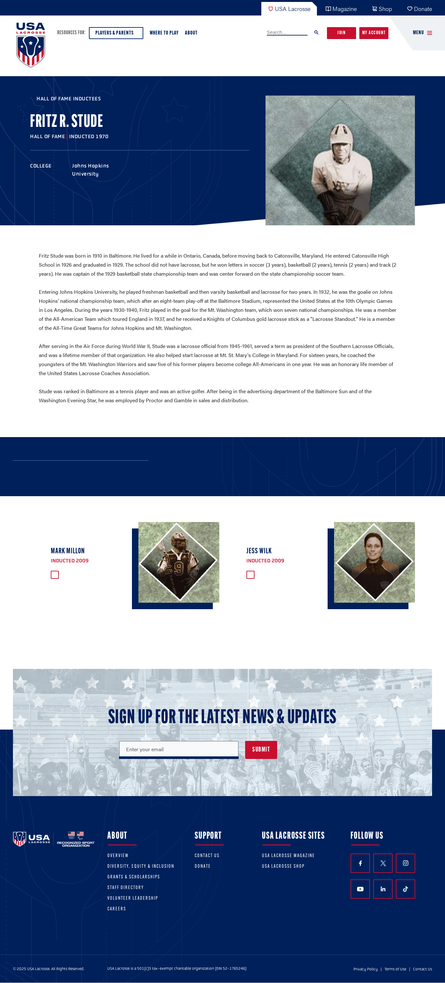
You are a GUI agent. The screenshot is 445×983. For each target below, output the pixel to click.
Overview (118, 856)
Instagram (405, 863)
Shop (382, 9)
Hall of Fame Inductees (69, 99)
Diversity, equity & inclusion (140, 866)
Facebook (360, 863)
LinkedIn (383, 888)
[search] (287, 33)
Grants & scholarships (133, 877)
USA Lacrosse (289, 9)
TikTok (405, 889)
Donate (419, 9)
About (192, 34)
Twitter (383, 863)
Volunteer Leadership (132, 898)
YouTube (360, 889)
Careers (116, 909)
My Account (374, 33)
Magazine (341, 9)
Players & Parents (116, 34)
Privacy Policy (365, 969)
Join (341, 33)
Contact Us (207, 856)
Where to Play (164, 33)
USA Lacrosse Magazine (288, 856)
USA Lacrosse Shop (283, 866)
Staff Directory (125, 888)
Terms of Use (395, 969)
